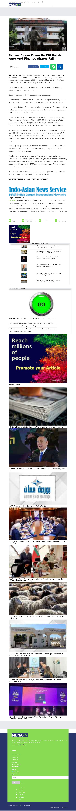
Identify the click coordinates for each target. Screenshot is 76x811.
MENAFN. (20, 806)
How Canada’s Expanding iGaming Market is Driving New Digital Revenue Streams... (31, 329)
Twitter (19, 790)
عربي (33, 2)
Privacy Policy (15, 757)
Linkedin (20, 797)
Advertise (14, 762)
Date (11, 69)
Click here (23, 745)
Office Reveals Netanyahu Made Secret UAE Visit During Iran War (37, 472)
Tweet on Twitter (44, 70)
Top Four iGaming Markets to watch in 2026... (20, 334)
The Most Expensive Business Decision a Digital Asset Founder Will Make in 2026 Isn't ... (31, 326)
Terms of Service (16, 755)
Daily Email (20, 795)
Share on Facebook (33, 70)
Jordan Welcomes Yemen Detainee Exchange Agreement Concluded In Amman (36, 656)
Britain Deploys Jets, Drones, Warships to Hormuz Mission (36, 430)
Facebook (20, 788)
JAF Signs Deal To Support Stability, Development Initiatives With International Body (37, 582)
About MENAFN (16, 765)
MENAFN (13, 78)
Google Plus (21, 792)
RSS (18, 800)
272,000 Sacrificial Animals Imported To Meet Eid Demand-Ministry (36, 619)
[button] (38, 2)
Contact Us (15, 760)
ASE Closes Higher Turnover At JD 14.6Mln (28, 508)
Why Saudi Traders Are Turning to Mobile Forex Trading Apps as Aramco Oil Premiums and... (33, 331)
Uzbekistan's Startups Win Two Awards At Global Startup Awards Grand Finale (35, 718)
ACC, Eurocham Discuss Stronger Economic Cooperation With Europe (38, 545)
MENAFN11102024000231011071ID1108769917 (28, 182)
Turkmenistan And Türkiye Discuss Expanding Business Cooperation (35, 681)
